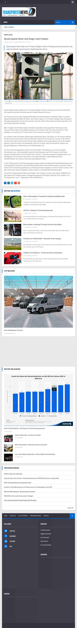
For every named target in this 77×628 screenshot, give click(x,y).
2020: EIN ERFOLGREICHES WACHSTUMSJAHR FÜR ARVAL (20, 500)
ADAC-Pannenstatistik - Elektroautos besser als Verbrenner (31, 445)
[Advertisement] (38, 351)
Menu (6, 22)
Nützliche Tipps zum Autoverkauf (13, 474)
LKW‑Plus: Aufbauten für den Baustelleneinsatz (38, 210)
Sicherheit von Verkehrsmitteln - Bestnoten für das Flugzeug (42, 239)
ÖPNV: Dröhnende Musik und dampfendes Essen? (17, 483)
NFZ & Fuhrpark (23, 515)
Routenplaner (45, 537)
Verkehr (46, 515)
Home (5, 515)
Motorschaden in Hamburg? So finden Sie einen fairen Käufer (42, 224)
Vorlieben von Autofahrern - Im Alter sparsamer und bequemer (42, 253)
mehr (69, 508)
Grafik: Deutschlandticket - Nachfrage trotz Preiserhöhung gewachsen (24, 428)
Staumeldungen (45, 530)
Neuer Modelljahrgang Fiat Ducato (13, 330)
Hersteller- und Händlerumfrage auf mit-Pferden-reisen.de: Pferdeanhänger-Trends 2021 (28, 487)
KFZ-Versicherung (46, 545)
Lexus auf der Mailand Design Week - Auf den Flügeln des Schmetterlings (35, 454)
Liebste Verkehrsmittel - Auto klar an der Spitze (28, 435)
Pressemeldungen (35, 515)
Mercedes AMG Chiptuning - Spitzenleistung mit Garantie (19, 491)
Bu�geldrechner (46, 534)
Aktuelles (13, 515)
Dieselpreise (44, 541)
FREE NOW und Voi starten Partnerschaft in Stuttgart (18, 496)
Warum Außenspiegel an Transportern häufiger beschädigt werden (44, 196)
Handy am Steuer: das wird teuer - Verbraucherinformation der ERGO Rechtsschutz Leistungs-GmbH (31, 478)
